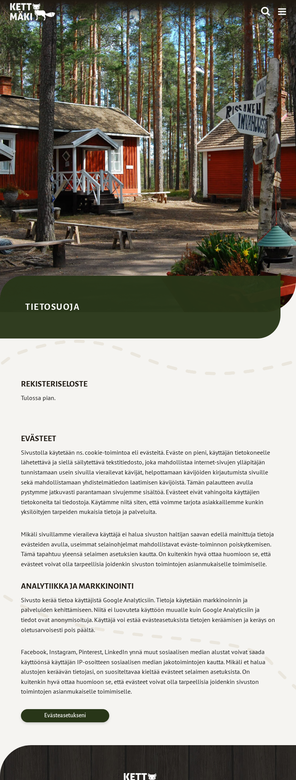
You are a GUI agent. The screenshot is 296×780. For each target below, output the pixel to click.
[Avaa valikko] (280, 11)
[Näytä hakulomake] (265, 12)
